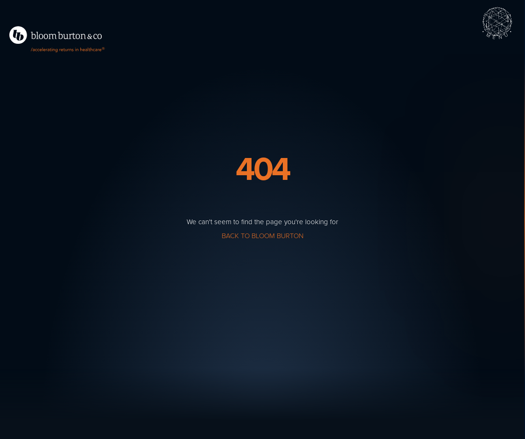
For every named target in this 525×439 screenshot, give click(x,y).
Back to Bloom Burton (262, 236)
